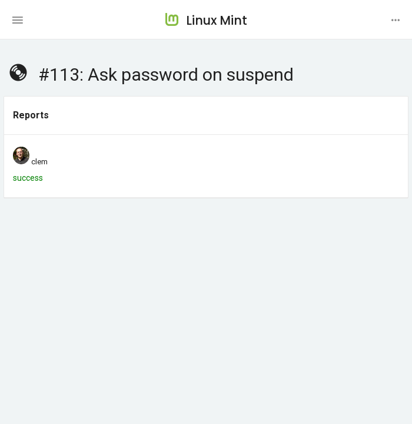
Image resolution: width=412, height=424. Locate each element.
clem (39, 161)
